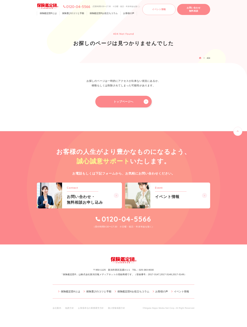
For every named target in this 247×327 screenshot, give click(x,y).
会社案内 (57, 309)
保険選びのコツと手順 (72, 13)
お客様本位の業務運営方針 (91, 309)
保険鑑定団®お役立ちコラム (102, 13)
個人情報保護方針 (116, 309)
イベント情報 (181, 293)
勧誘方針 (69, 309)
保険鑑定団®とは (47, 13)
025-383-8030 (146, 271)
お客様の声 (126, 13)
